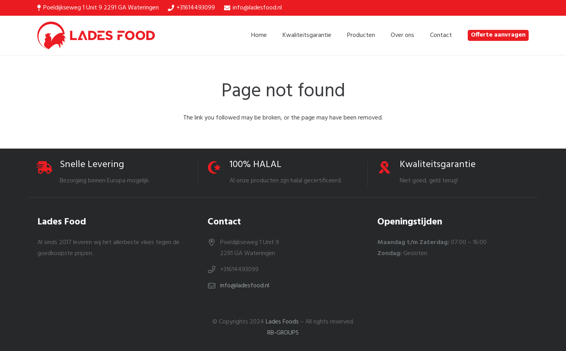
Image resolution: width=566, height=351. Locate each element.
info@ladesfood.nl (244, 286)
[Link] (96, 35)
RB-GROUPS (283, 333)
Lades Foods (282, 322)
